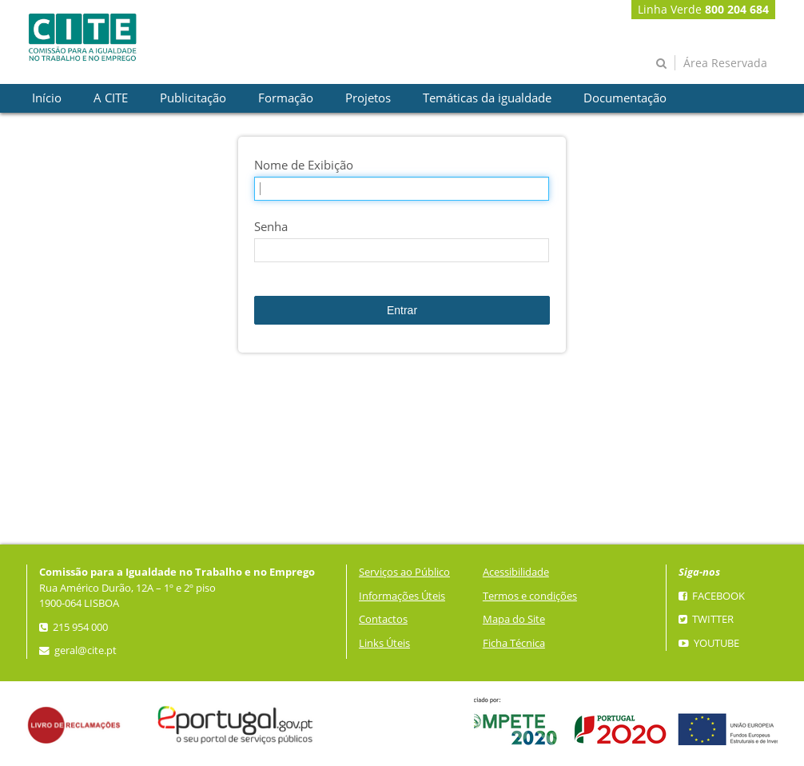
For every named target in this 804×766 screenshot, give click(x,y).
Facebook (712, 596)
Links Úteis (384, 643)
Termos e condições (530, 596)
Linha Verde (703, 9)
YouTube (709, 643)
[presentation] (47, 98)
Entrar (402, 310)
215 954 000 (73, 627)
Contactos (383, 619)
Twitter (706, 619)
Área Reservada (725, 62)
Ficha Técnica (514, 643)
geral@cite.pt (78, 650)
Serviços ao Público (404, 572)
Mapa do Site (514, 619)
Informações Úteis (402, 596)
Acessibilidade (516, 572)
